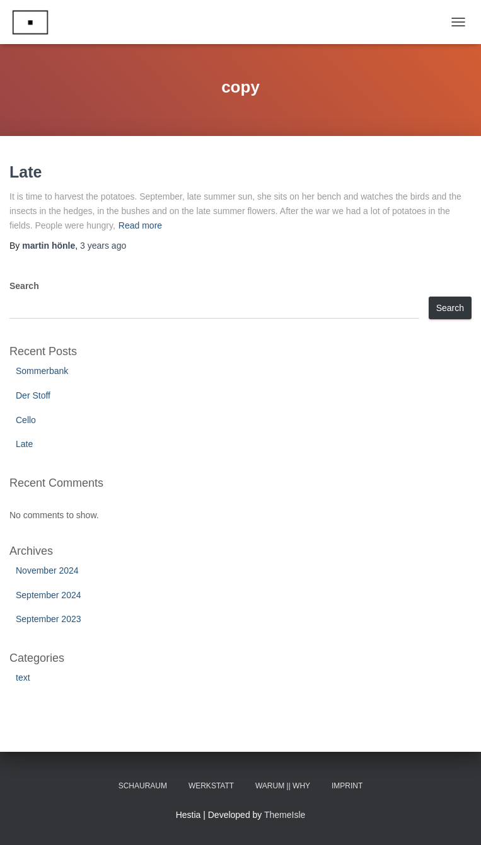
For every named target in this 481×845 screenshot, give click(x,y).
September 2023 (48, 619)
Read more (140, 225)
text (23, 677)
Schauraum (143, 785)
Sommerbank (42, 371)
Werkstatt (211, 785)
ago (103, 246)
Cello (26, 420)
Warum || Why (282, 785)
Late (25, 172)
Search (24, 286)
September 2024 (48, 595)
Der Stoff (33, 395)
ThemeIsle (284, 815)
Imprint (347, 785)
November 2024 (47, 570)
